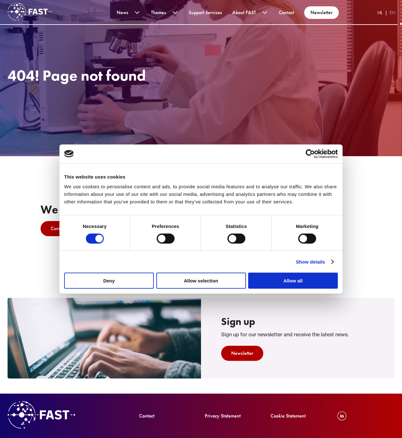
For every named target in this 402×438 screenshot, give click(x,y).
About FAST (244, 12)
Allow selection (201, 280)
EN (392, 12)
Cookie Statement (288, 415)
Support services (205, 12)
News (122, 12)
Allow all (293, 280)
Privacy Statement (223, 415)
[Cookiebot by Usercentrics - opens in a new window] (310, 153)
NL (379, 12)
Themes (158, 12)
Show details (310, 261)
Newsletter (321, 12)
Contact (286, 12)
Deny (109, 280)
